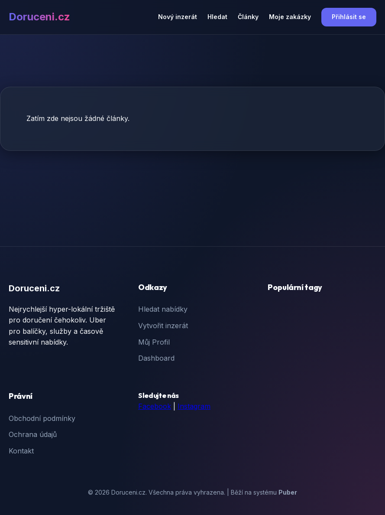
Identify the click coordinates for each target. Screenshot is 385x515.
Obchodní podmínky (42, 418)
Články (248, 16)
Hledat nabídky (163, 309)
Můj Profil (154, 342)
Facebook (154, 406)
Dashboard (156, 358)
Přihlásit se (349, 16)
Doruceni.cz (39, 16)
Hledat (217, 16)
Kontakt (21, 451)
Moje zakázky (290, 16)
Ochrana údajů (33, 434)
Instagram (194, 406)
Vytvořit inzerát (163, 325)
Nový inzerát (177, 16)
